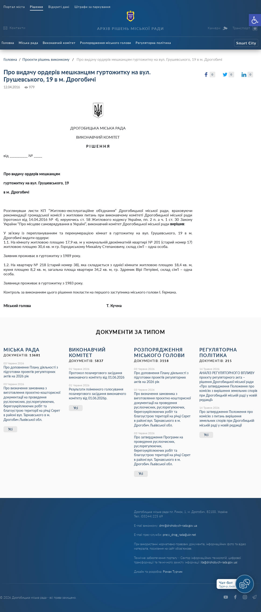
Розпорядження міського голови (105, 43)
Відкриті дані (58, 7)
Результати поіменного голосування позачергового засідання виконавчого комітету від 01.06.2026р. (97, 393)
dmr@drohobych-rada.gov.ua (178, 525)
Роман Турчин (172, 571)
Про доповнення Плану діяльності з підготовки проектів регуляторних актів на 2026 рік (31, 371)
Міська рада (28, 43)
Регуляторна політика (153, 43)
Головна (8, 43)
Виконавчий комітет (59, 43)
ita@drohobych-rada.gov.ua (219, 562)
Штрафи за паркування (92, 7)
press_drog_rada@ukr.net (179, 535)
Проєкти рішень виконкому (45, 59)
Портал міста (14, 7)
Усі (10, 429)
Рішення (36, 7)
